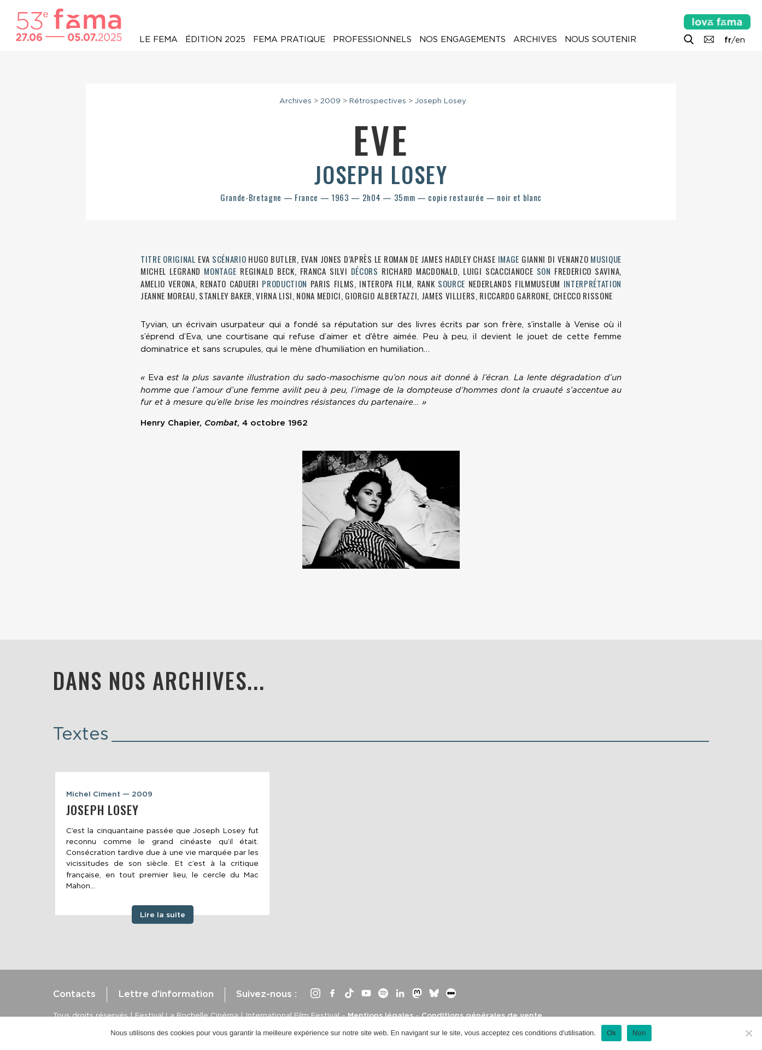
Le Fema (158, 39)
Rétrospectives (377, 100)
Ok (611, 1033)
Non (639, 1033)
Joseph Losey (440, 100)
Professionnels (372, 39)
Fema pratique (289, 39)
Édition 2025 (215, 39)
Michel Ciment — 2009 (109, 793)
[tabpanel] (162, 843)
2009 (330, 100)
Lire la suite (162, 914)
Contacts (74, 993)
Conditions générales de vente (481, 1015)
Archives (535, 39)
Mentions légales (380, 1015)
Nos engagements (462, 39)
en (740, 40)
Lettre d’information (166, 993)
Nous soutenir (600, 39)
